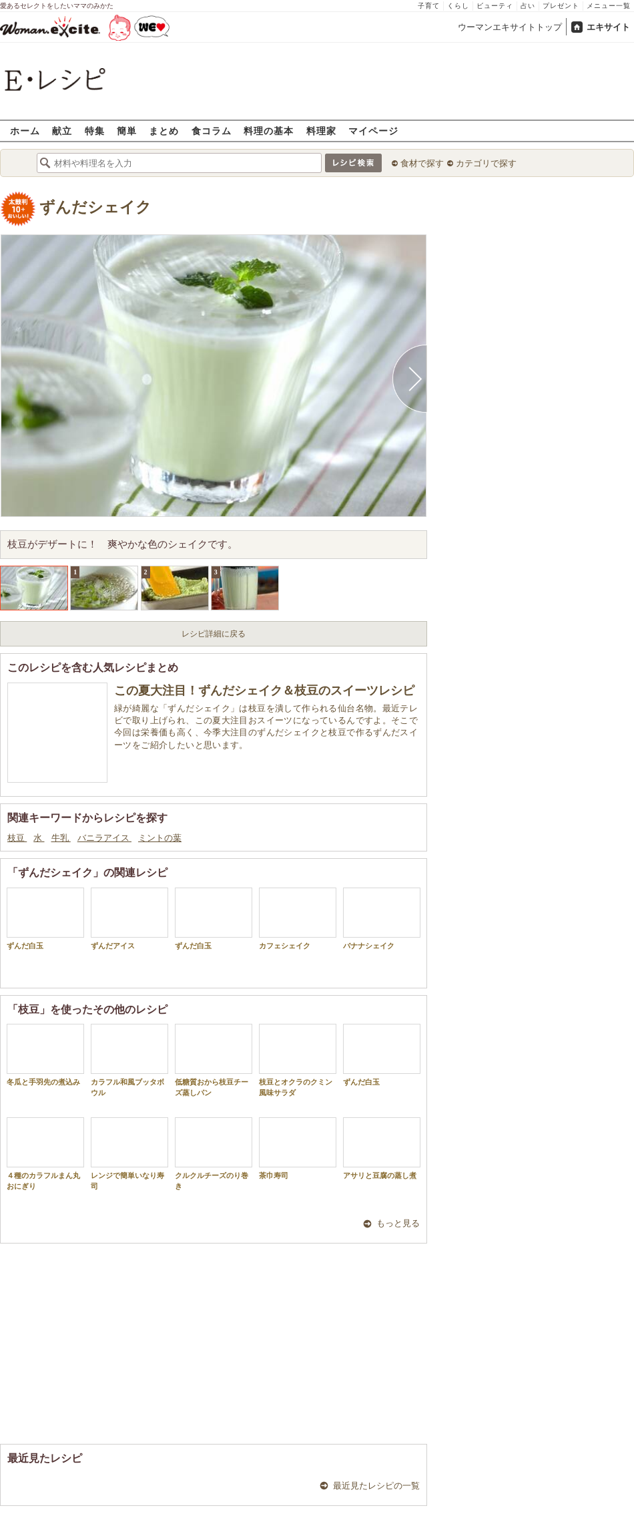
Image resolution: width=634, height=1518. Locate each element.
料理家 (321, 130)
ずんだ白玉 (45, 919)
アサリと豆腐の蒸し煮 (381, 1148)
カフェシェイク (297, 919)
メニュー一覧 (609, 5)
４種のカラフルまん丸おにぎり (45, 1153)
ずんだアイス (129, 919)
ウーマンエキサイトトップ (510, 27)
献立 (62, 130)
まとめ (164, 130)
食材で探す (422, 163)
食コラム (212, 130)
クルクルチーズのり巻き (213, 1153)
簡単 (127, 130)
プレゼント (561, 5)
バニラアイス (104, 838)
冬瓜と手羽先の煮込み (45, 1055)
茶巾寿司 (297, 1148)
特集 (95, 130)
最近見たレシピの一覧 (376, 1486)
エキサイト (608, 27)
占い (528, 5)
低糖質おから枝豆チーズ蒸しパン (213, 1060)
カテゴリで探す (486, 163)
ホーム (25, 130)
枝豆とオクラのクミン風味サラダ (297, 1060)
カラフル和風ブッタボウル (129, 1060)
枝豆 (17, 838)
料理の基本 (269, 130)
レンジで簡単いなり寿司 (129, 1153)
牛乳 (61, 838)
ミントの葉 (160, 838)
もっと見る (398, 1223)
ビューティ (495, 5)
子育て (429, 5)
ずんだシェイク (95, 207)
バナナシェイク (381, 919)
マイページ (373, 130)
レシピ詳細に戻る (214, 633)
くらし (458, 5)
